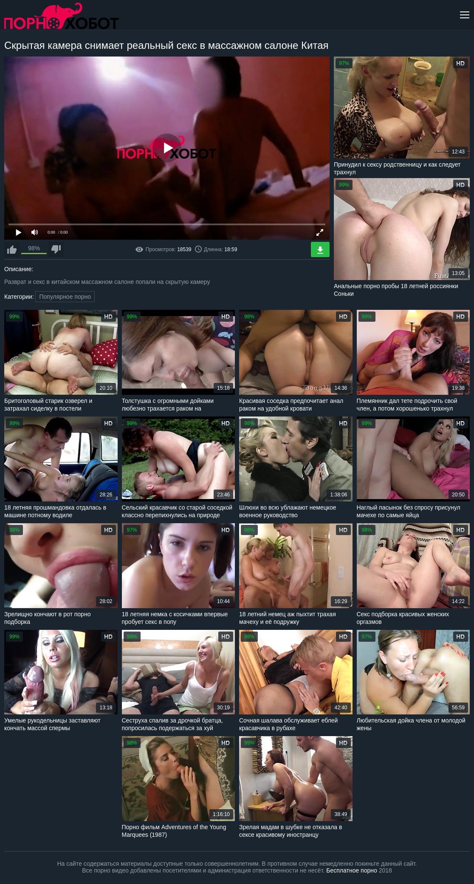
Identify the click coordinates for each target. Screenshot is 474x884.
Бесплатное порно (351, 870)
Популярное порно (65, 296)
